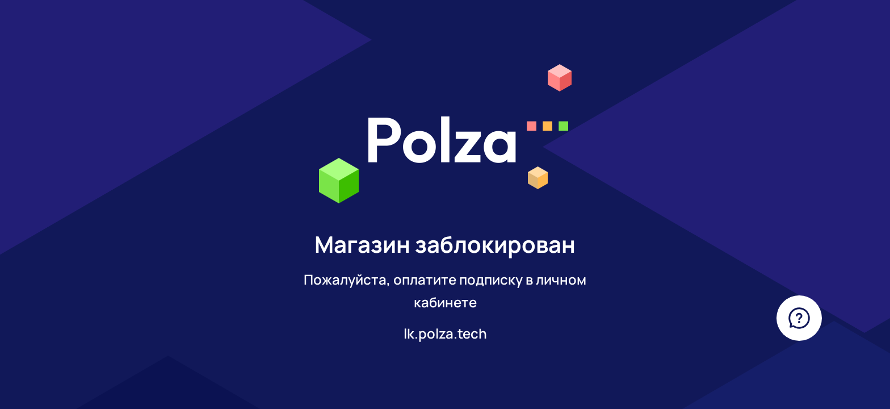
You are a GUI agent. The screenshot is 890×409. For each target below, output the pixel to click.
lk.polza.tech (445, 333)
